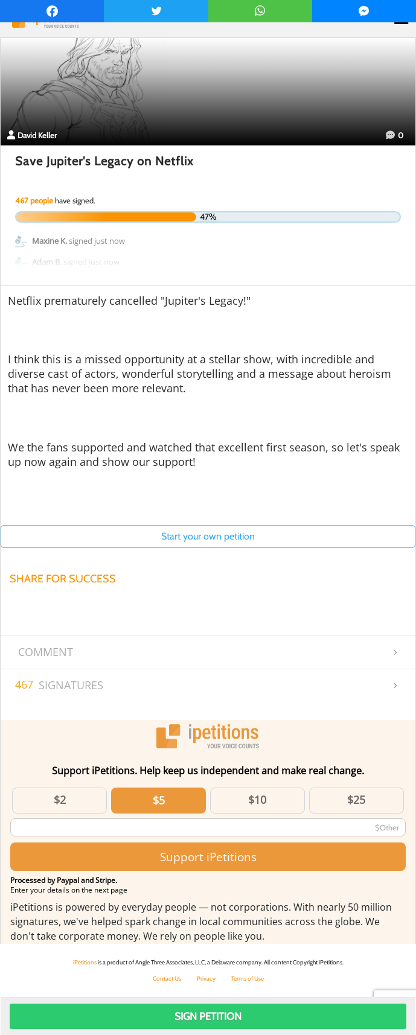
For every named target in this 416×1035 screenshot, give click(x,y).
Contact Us (167, 978)
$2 (60, 799)
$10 (257, 799)
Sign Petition (208, 1016)
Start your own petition (208, 536)
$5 (159, 800)
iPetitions (85, 962)
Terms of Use (247, 978)
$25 (356, 799)
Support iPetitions (208, 857)
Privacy (206, 978)
